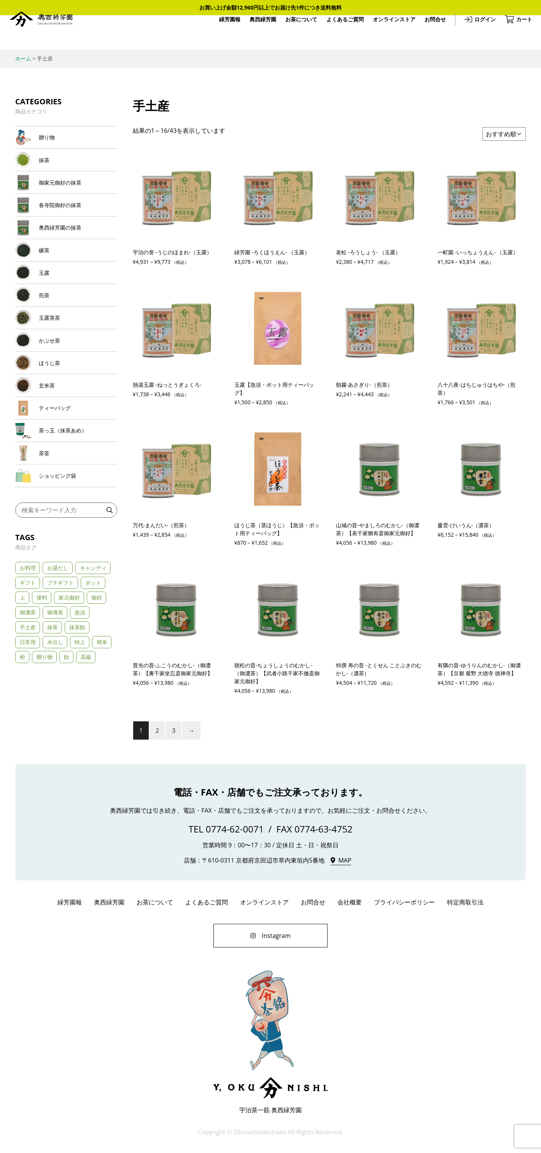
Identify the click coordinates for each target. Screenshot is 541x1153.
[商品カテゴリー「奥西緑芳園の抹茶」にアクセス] (66, 247)
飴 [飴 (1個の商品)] (66, 726)
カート (518, 32)
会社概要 (349, 904)
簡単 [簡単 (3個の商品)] (102, 711)
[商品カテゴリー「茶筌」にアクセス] (66, 516)
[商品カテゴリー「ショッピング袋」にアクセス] (66, 543)
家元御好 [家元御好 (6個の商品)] (69, 667)
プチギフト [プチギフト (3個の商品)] (60, 652)
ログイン (478, 32)
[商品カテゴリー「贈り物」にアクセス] (66, 139)
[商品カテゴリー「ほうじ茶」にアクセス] (66, 408)
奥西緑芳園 (47, 32)
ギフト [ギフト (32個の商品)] (28, 652)
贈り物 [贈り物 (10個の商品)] (45, 726)
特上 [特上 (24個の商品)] (80, 711)
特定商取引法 (465, 904)
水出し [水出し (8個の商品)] (55, 711)
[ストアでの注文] (504, 134)
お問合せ (428, 32)
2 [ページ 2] (157, 732)
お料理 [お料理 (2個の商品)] (28, 637)
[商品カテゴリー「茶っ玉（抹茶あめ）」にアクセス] (66, 489)
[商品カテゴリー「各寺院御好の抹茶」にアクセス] (66, 220)
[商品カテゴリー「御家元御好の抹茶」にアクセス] (66, 193)
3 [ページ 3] (173, 732)
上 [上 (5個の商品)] (22, 667)
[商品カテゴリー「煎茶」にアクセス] (66, 327)
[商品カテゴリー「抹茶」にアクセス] (66, 166)
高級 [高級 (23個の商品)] (86, 726)
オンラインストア (387, 32)
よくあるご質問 (338, 32)
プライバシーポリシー (404, 904)
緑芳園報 (223, 32)
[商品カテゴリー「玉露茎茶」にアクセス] (66, 354)
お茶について (295, 32)
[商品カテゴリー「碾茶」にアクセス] (66, 274)
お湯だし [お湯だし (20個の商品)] (57, 637)
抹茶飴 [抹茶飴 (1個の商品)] (77, 696)
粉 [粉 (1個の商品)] (22, 726)
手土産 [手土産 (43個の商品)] (28, 696)
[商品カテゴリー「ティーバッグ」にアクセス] (66, 462)
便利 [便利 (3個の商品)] (42, 667)
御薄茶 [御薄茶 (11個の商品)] (55, 682)
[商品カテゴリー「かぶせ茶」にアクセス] (66, 381)
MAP (344, 862)
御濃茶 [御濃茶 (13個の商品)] (28, 682)
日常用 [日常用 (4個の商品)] (28, 711)
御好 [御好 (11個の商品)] (96, 667)
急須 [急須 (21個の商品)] (80, 682)
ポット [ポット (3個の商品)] (93, 652)
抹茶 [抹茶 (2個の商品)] (52, 696)
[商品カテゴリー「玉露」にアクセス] (66, 301)
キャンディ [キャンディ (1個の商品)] (93, 637)
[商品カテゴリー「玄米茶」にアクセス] (66, 435)
